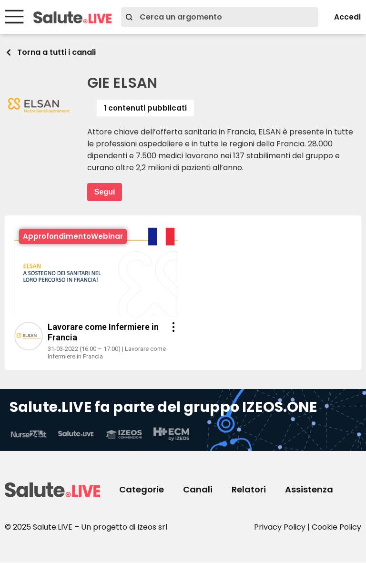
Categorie (141, 490)
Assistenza (309, 490)
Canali (198, 490)
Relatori (249, 490)
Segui (104, 192)
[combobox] (216, 17)
